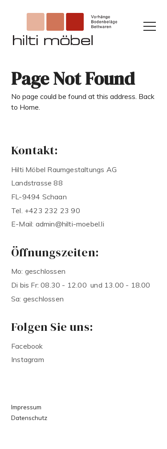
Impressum (26, 407)
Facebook (27, 346)
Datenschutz (29, 417)
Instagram (27, 359)
